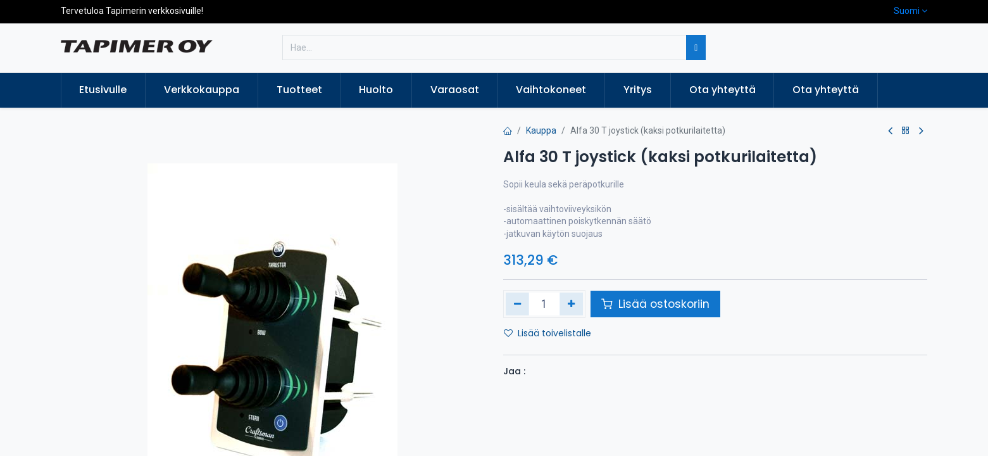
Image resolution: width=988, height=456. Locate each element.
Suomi (907, 11)
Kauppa (541, 130)
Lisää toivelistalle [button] (547, 333)
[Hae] (696, 47)
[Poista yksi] (517, 304)
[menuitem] (103, 90)
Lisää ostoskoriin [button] (655, 304)
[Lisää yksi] (571, 304)
